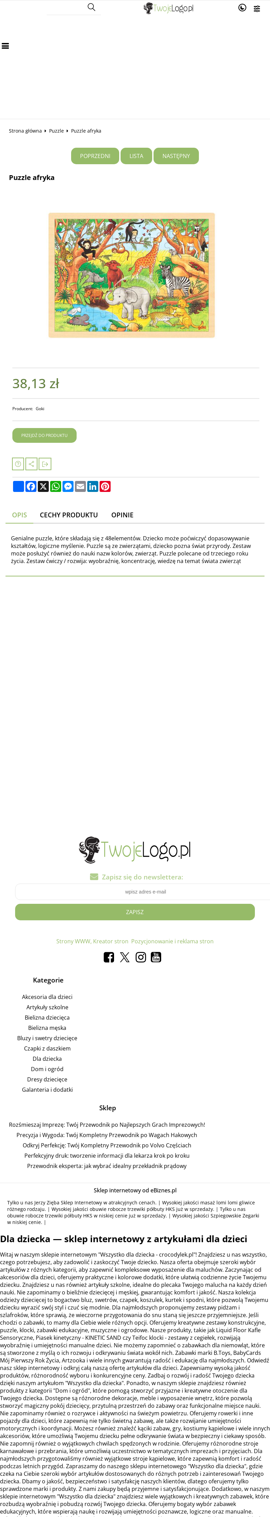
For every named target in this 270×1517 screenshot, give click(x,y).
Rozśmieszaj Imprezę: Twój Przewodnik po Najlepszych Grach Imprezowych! (107, 1125)
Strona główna (25, 130)
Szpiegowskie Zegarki (235, 1216)
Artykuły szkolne (47, 1008)
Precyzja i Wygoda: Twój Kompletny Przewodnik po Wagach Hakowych (106, 1135)
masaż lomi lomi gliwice (227, 1203)
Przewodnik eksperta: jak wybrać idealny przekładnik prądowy (107, 1166)
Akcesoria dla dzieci (47, 998)
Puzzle (56, 130)
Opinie (122, 514)
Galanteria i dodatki (47, 1090)
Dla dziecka (47, 1060)
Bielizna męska (47, 1029)
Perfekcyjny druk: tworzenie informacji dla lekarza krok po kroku (107, 1156)
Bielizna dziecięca (47, 1018)
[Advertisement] (134, 67)
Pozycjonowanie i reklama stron (172, 942)
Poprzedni (95, 156)
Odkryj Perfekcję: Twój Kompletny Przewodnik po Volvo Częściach (107, 1146)
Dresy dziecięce (47, 1080)
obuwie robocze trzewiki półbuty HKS (132, 1209)
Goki (40, 409)
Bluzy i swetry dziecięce (47, 1039)
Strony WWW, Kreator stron (92, 942)
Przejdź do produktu (44, 435)
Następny (176, 156)
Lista (136, 156)
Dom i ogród (47, 1070)
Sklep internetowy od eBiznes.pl (135, 1191)
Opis (19, 514)
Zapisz (135, 913)
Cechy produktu (69, 514)
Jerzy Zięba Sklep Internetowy (68, 1203)
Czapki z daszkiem (47, 1049)
